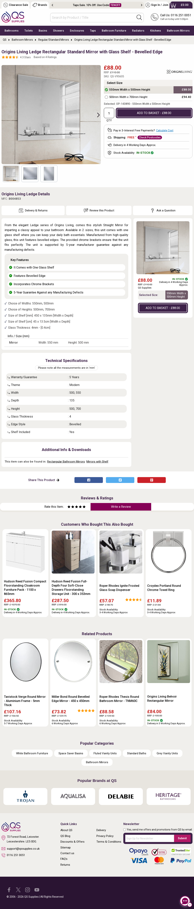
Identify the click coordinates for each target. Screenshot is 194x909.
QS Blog (65, 836)
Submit (182, 838)
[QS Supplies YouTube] (36, 889)
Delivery (101, 830)
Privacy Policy (104, 836)
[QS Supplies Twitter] (18, 889)
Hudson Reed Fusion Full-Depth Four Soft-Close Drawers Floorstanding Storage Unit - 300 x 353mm (71, 588)
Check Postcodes (150, 137)
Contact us (67, 853)
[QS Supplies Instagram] (27, 889)
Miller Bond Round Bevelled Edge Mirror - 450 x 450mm (71, 699)
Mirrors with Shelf (97, 461)
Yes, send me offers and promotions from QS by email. (159, 829)
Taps (93, 30)
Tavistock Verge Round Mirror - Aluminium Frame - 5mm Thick (25, 701)
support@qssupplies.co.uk (21, 848)
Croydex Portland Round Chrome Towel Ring (164, 588)
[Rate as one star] (69, 507)
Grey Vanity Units (167, 753)
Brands (39, 5)
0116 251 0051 (13, 855)
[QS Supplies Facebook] (9, 889)
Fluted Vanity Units (105, 753)
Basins (43, 30)
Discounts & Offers (72, 841)
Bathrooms (12, 30)
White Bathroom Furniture (32, 753)
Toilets (28, 30)
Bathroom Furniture (114, 30)
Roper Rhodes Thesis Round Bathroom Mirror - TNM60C (119, 699)
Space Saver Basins (71, 753)
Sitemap (65, 847)
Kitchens (155, 30)
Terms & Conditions (108, 841)
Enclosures (77, 30)
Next (141, 5)
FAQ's (63, 859)
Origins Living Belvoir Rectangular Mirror (162, 699)
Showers (58, 30)
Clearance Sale (15, 5)
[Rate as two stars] (71, 507)
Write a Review (121, 506)
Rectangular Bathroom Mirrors (66, 461)
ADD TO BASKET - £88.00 (154, 113)
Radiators (138, 30)
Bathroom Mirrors (178, 30)
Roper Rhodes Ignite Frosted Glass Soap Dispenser (119, 588)
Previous (52, 5)
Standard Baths (136, 753)
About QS (66, 830)
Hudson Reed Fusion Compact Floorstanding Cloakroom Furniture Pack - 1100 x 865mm (25, 588)
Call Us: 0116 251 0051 (175, 15)
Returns (65, 864)
